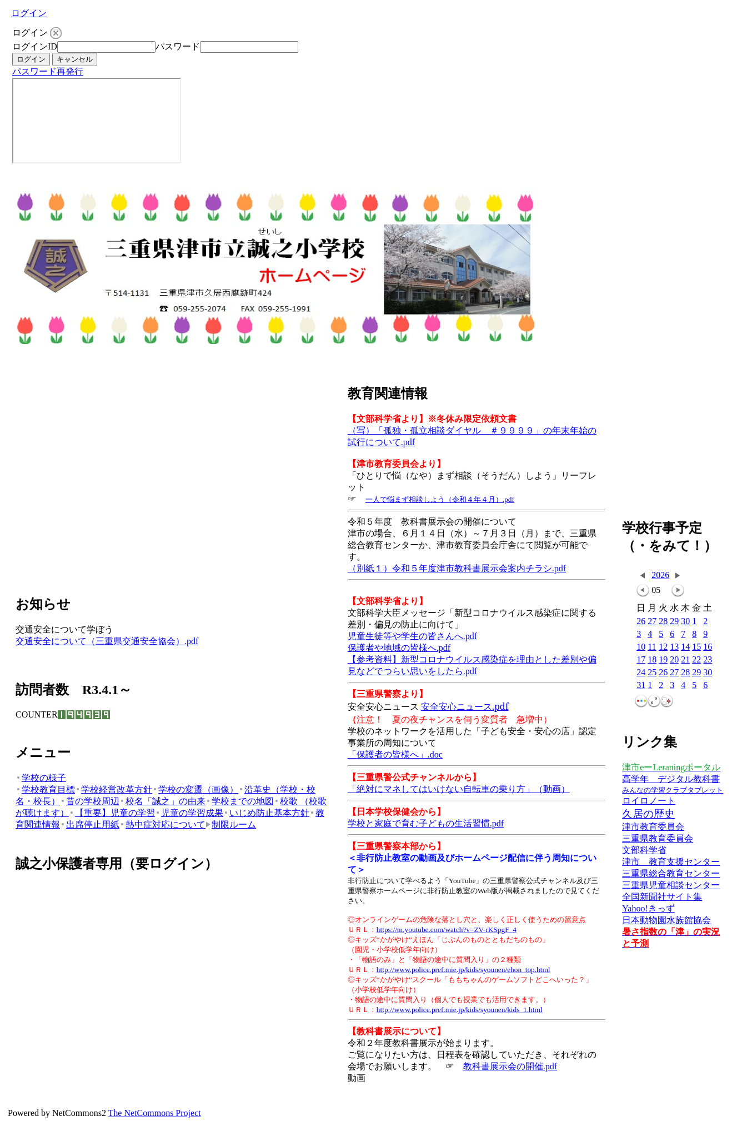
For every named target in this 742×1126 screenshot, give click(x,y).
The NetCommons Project (154, 1113)
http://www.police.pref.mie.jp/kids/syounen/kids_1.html (460, 1009)
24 (640, 672)
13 (674, 647)
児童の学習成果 (189, 813)
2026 (660, 575)
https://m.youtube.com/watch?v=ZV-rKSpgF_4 (447, 929)
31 (640, 685)
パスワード (178, 46)
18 (652, 660)
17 (640, 660)
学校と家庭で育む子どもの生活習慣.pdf (426, 823)
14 (685, 647)
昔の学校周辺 (89, 801)
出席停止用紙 (89, 824)
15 (696, 647)
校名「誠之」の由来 (162, 801)
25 (652, 672)
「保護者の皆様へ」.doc (395, 754)
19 (663, 660)
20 (674, 660)
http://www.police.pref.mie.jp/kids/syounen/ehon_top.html (463, 969)
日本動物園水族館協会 (666, 920)
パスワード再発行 (47, 71)
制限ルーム (230, 824)
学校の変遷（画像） (195, 789)
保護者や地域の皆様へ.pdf (399, 647)
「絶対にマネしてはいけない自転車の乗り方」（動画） (459, 789)
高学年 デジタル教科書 (671, 779)
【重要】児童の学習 (112, 813)
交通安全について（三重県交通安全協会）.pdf (107, 641)
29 (674, 621)
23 (707, 660)
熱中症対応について (162, 824)
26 (640, 621)
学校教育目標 (45, 789)
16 (707, 647)
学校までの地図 (239, 801)
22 (696, 660)
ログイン (29, 13)
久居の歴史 (648, 814)
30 (685, 621)
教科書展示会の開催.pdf (510, 1066)
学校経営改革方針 (113, 789)
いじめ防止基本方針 (266, 813)
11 (652, 647)
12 (663, 647)
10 (640, 647)
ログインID (34, 46)
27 (652, 621)
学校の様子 (41, 778)
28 (663, 621)
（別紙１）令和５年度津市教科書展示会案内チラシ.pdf (457, 568)
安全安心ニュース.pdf (465, 706)
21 (685, 660)
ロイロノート (648, 800)
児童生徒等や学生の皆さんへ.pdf (412, 636)
